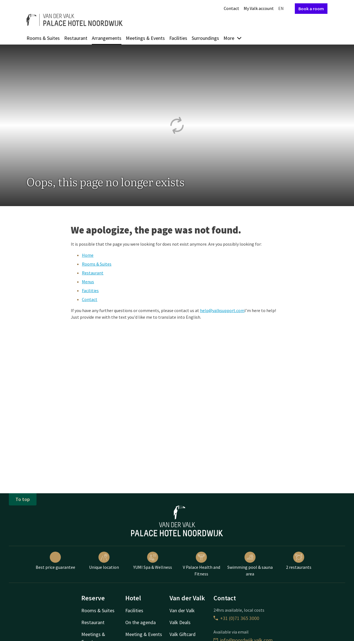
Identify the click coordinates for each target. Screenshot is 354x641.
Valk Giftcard (183, 634)
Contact (231, 8)
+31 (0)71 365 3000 (236, 618)
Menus (88, 281)
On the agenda (140, 622)
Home (87, 255)
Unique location (104, 561)
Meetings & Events (145, 38)
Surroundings (205, 38)
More (232, 38)
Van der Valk (182, 610)
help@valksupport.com (222, 310)
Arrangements (106, 38)
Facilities (178, 38)
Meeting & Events (143, 634)
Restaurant (75, 38)
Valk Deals (180, 622)
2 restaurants (298, 561)
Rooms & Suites (43, 38)
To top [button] (22, 499)
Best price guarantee (55, 561)
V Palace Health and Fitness (201, 564)
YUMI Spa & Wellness (152, 561)
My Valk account (259, 8)
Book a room (311, 8)
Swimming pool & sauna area (250, 564)
